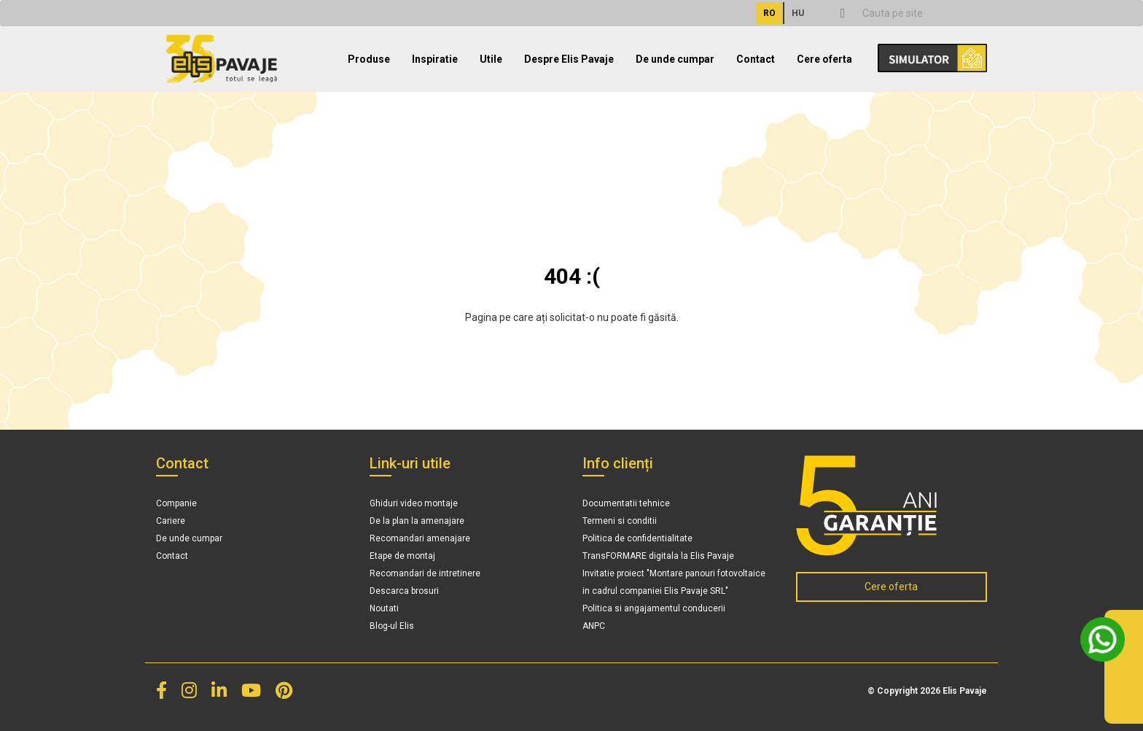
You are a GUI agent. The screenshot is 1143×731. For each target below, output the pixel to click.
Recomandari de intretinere (425, 573)
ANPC (593, 626)
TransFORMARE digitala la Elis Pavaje (658, 556)
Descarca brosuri (404, 591)
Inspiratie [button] (435, 59)
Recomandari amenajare (420, 538)
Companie (176, 503)
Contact (755, 59)
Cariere (170, 521)
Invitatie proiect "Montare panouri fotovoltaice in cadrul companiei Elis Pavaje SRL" (673, 582)
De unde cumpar (675, 59)
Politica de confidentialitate (637, 538)
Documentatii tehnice (626, 503)
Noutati (384, 608)
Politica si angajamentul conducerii (653, 608)
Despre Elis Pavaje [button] (569, 59)
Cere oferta (824, 59)
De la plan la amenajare (417, 521)
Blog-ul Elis (392, 626)
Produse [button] (369, 59)
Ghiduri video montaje (414, 503)
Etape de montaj (402, 556)
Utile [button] (491, 59)
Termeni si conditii (619, 521)
